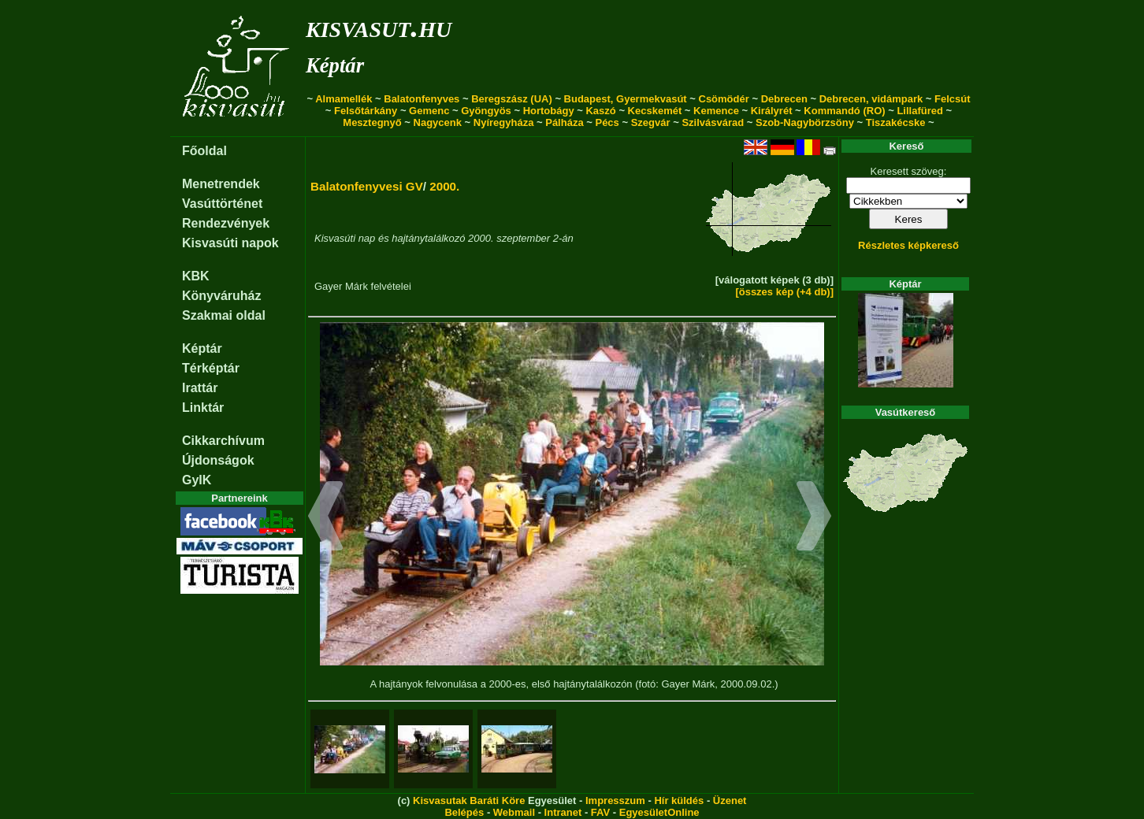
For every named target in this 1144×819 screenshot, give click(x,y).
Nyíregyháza (504, 122)
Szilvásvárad (713, 122)
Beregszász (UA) (511, 99)
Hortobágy (548, 111)
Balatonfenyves (421, 99)
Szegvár (650, 122)
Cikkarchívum (223, 440)
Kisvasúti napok (230, 243)
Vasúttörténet (222, 203)
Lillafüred (920, 111)
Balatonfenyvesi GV (366, 186)
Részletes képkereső (908, 245)
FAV (600, 812)
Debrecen (784, 99)
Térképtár (211, 368)
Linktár (203, 407)
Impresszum (615, 800)
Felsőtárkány (365, 111)
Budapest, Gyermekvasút (625, 99)
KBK (196, 276)
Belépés (464, 812)
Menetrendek (221, 184)
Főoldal (204, 151)
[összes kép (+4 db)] (784, 292)
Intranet (563, 812)
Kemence (716, 111)
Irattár (199, 388)
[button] (326, 518)
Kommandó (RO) (844, 111)
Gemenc (429, 111)
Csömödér (724, 99)
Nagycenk (438, 122)
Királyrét (772, 111)
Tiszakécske (896, 122)
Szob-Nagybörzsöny (805, 122)
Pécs (606, 122)
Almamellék (343, 99)
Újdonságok (218, 460)
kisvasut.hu (378, 26)
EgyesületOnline (659, 812)
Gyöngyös (486, 111)
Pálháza (564, 122)
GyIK (196, 480)
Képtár (335, 65)
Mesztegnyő (372, 122)
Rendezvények (225, 223)
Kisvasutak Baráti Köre (469, 800)
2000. (444, 186)
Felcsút (952, 99)
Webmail (514, 812)
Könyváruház (221, 295)
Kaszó (600, 111)
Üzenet (730, 800)
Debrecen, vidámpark (871, 99)
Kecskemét (655, 111)
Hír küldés (679, 800)
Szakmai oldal (224, 315)
